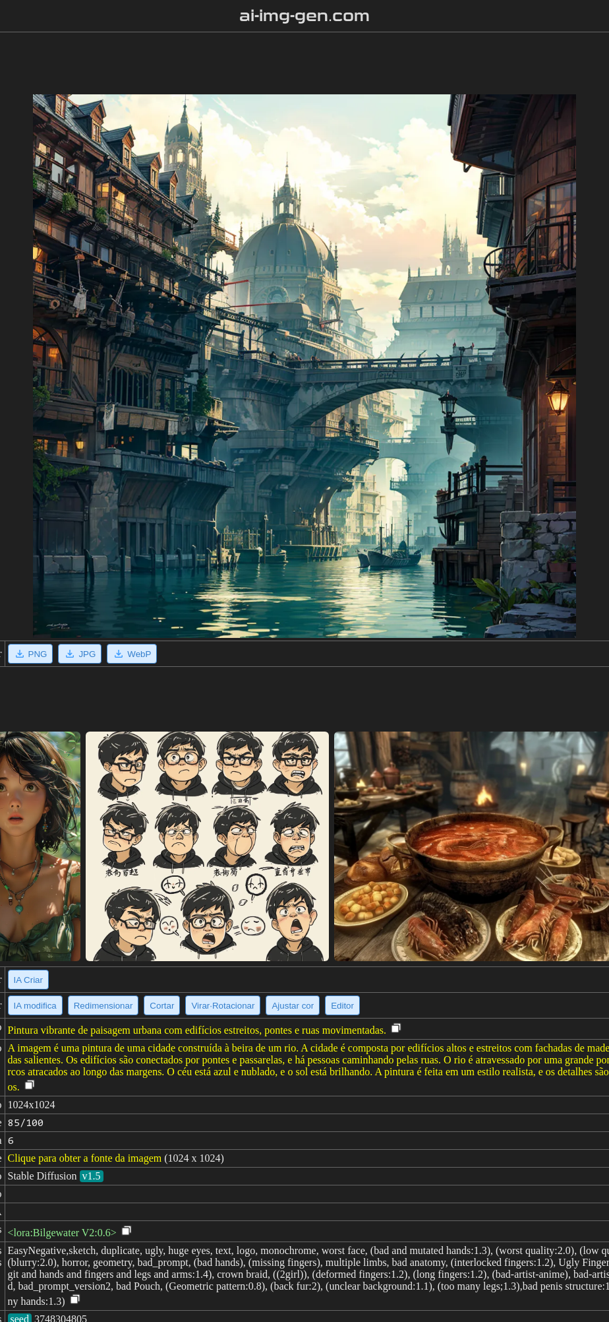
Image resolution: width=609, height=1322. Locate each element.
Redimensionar (103, 1006)
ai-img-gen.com (304, 16)
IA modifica (35, 1006)
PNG (30, 654)
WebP (132, 654)
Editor (342, 1006)
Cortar (162, 1006)
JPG (80, 654)
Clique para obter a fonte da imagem (85, 1158)
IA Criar (28, 980)
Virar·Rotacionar (222, 1006)
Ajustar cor (293, 1006)
